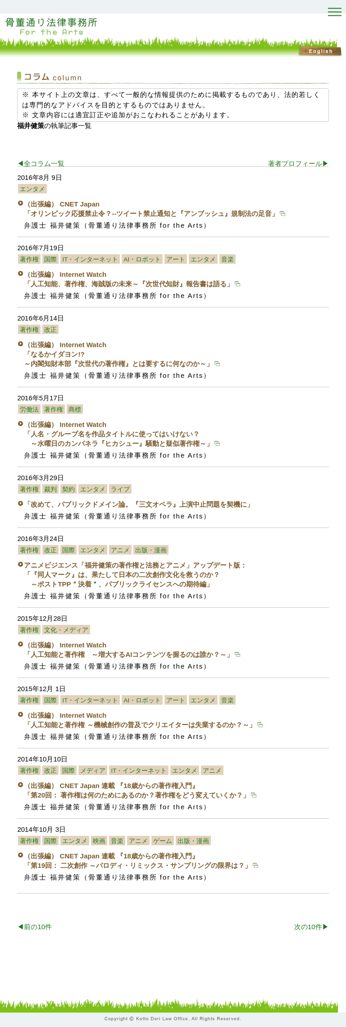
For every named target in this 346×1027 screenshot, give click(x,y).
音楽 (227, 259)
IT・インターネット (90, 259)
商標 (74, 409)
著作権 (29, 259)
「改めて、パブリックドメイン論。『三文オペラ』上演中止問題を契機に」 (139, 504)
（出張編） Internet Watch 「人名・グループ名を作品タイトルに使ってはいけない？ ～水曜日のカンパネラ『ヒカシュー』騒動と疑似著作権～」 (122, 434)
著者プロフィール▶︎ (298, 163)
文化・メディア (66, 630)
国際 (50, 259)
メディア (92, 770)
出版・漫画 (151, 550)
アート (175, 259)
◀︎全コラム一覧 (40, 163)
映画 (99, 841)
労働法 (29, 409)
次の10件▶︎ (311, 927)
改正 (50, 329)
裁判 (50, 489)
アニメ (120, 550)
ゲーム (162, 841)
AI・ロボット (142, 259)
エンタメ (32, 189)
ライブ (120, 489)
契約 (68, 489)
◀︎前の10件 (34, 927)
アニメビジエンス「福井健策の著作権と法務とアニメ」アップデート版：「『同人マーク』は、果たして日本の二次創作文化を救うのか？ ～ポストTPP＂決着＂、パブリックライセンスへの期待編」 (135, 574)
